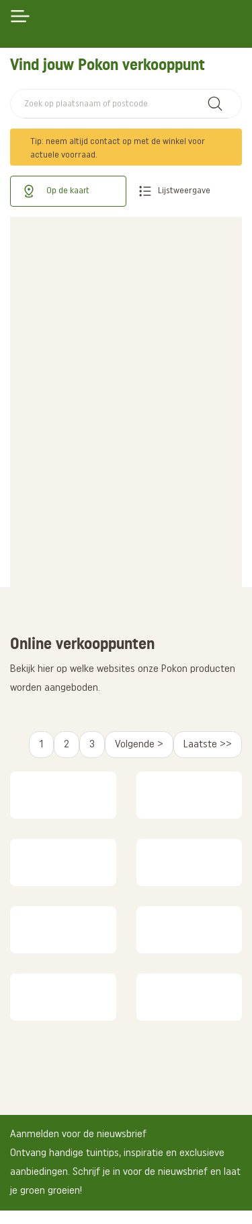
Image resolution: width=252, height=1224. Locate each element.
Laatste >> (207, 744)
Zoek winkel (215, 104)
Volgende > (139, 744)
